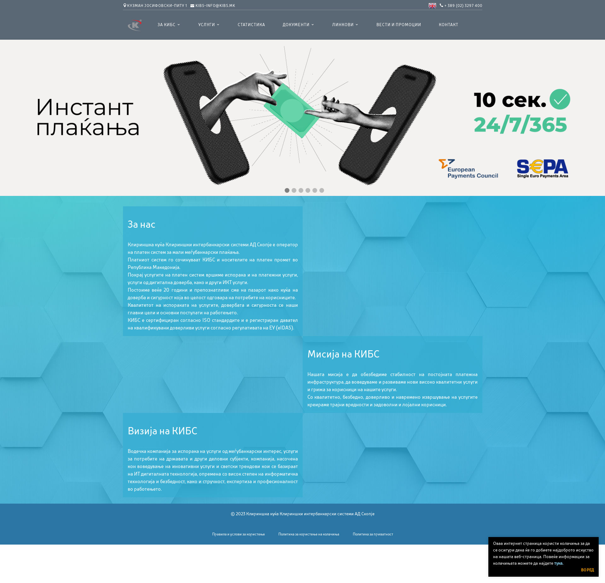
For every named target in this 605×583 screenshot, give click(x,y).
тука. (558, 563)
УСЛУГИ (206, 25)
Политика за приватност (373, 534)
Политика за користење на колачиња (308, 534)
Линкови (343, 25)
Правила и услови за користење (238, 534)
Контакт (448, 25)
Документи (296, 25)
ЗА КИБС (167, 25)
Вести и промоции (398, 25)
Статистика (251, 25)
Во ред (587, 570)
